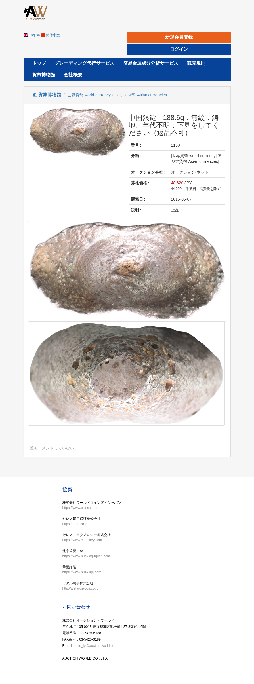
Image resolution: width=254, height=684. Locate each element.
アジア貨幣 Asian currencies (141, 95)
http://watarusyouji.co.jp (80, 588)
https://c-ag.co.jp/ (75, 524)
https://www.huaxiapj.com (81, 572)
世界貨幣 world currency (89, 95)
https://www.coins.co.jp (79, 508)
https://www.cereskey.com (82, 540)
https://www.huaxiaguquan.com (86, 556)
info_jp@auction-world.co (95, 646)
